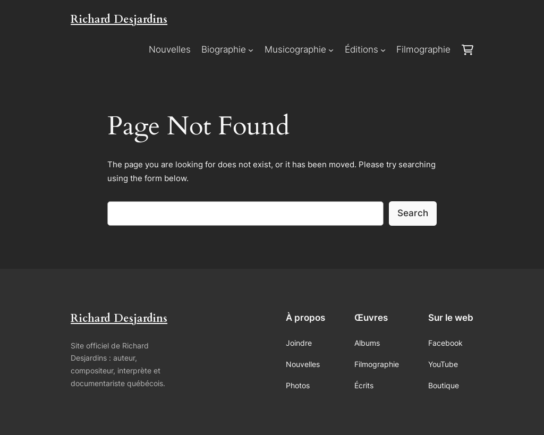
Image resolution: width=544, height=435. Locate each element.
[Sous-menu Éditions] (383, 50)
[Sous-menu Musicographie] (331, 50)
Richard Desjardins (119, 19)
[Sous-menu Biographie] (250, 50)
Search (412, 213)
